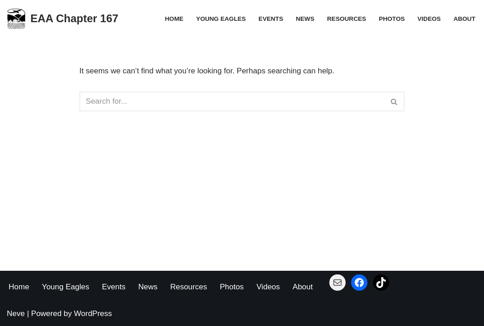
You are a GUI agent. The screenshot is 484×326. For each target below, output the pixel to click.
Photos (392, 18)
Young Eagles (221, 18)
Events (271, 18)
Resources (346, 18)
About (464, 18)
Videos (428, 18)
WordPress (93, 313)
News (305, 18)
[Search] (231, 101)
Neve (16, 313)
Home (174, 18)
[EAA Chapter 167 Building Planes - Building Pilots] (62, 18)
